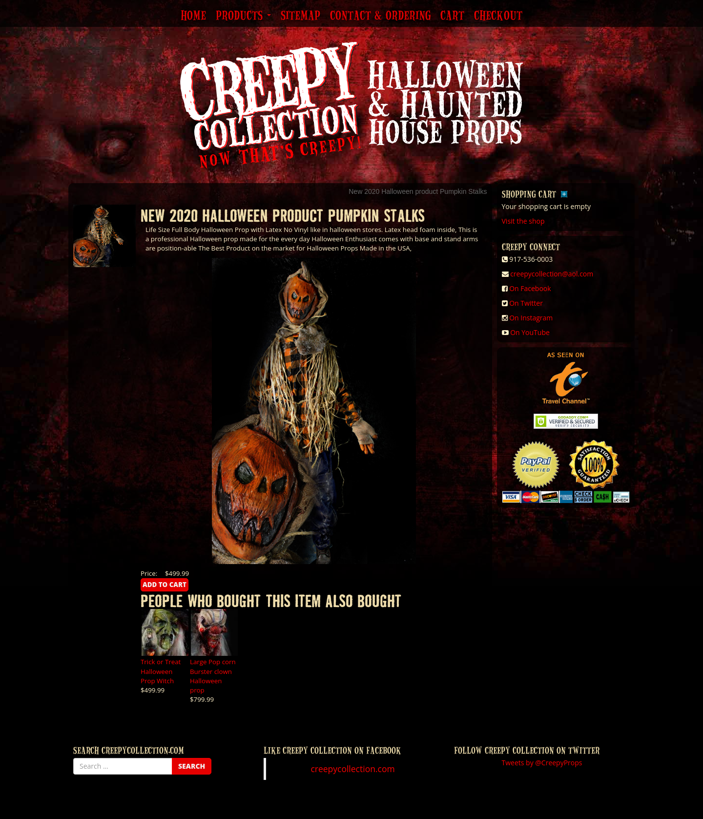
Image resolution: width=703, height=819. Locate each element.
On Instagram (531, 317)
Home (193, 16)
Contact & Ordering (380, 16)
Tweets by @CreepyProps (542, 762)
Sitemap (300, 16)
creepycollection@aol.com (551, 273)
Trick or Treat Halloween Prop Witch (161, 671)
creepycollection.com (352, 769)
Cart (452, 16)
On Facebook (530, 288)
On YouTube (530, 332)
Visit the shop (523, 221)
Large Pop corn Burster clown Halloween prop (213, 675)
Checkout (498, 16)
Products (243, 16)
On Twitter (526, 303)
